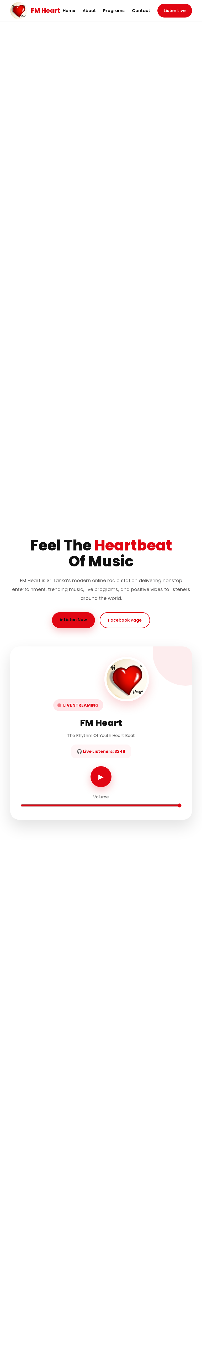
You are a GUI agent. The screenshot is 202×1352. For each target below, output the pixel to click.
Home (69, 11)
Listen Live (175, 11)
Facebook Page (125, 620)
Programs (114, 11)
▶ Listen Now (73, 620)
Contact (141, 11)
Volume (101, 797)
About (89, 11)
